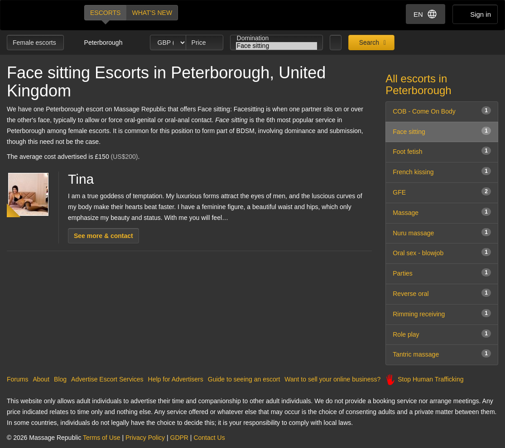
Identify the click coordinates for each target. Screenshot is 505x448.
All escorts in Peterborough (418, 84)
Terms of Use (101, 437)
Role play (442, 333)
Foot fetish (442, 151)
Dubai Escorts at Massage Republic (37, 15)
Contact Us (209, 437)
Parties (442, 272)
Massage (442, 212)
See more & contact (103, 235)
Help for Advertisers (175, 379)
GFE (442, 191)
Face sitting (276, 46)
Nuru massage (442, 232)
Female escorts (35, 42)
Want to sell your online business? (332, 379)
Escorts (105, 12)
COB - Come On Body (442, 110)
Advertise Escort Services (107, 379)
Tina (81, 179)
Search (368, 42)
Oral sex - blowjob (442, 252)
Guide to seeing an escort (244, 379)
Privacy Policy (145, 437)
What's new (152, 12)
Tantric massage (442, 353)
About (41, 379)
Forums (17, 379)
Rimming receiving (442, 313)
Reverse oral (442, 293)
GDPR (179, 437)
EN (426, 14)
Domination (276, 38)
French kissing (442, 171)
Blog (60, 379)
